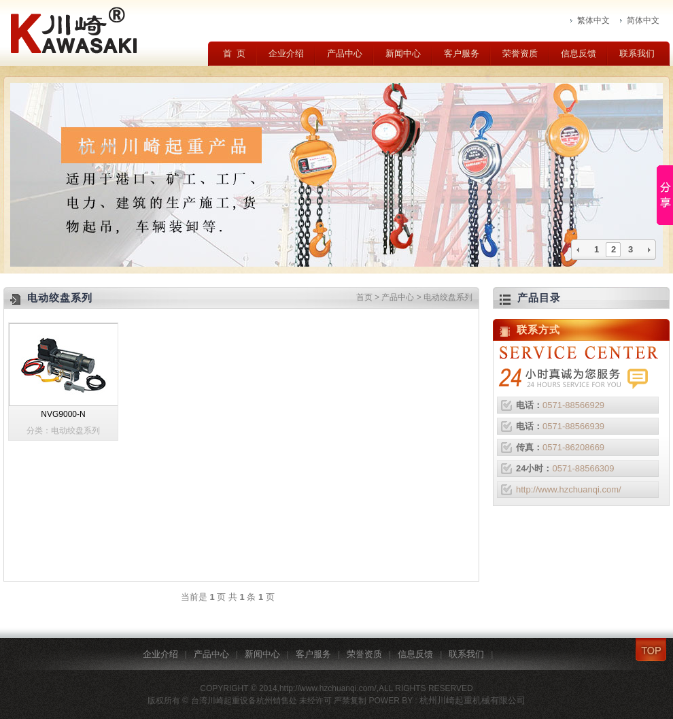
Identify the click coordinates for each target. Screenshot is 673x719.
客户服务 (461, 53)
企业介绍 (286, 53)
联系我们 (637, 53)
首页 (364, 297)
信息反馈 (578, 53)
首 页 (234, 53)
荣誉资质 (520, 53)
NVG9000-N (63, 414)
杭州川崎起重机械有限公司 (472, 700)
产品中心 (344, 53)
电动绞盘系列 (448, 297)
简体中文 (643, 20)
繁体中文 (593, 20)
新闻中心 (403, 53)
